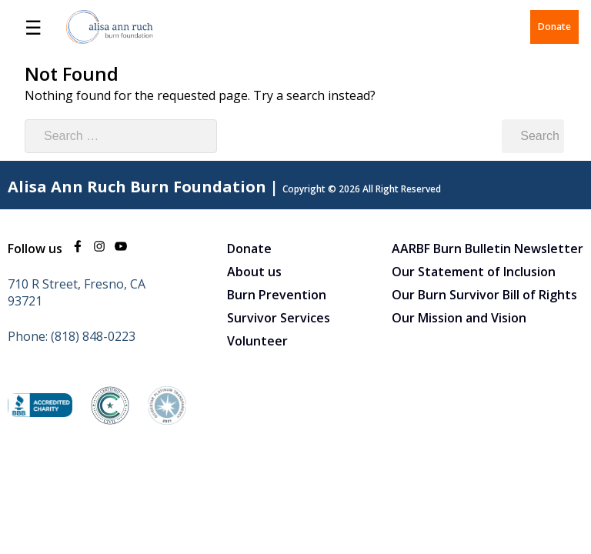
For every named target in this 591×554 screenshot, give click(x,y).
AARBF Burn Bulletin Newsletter (487, 248)
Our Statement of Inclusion (474, 271)
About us (254, 271)
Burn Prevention (276, 294)
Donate (554, 26)
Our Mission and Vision (459, 317)
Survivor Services (278, 317)
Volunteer (257, 340)
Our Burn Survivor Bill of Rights (484, 294)
